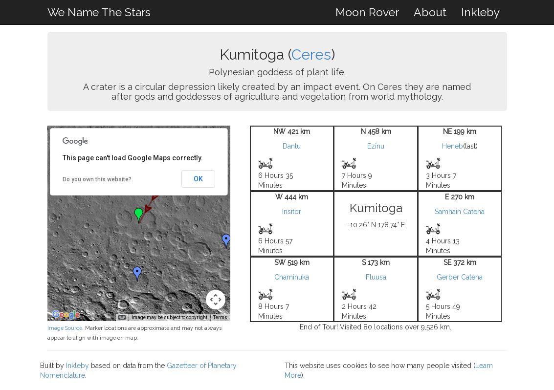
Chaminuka (291, 277)
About (430, 12)
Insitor (291, 212)
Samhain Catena (460, 212)
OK (198, 179)
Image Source (64, 328)
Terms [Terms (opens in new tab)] (220, 317)
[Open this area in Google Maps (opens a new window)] (66, 314)
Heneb (452, 146)
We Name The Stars (99, 12)
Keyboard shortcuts (104, 317)
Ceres (311, 54)
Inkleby (480, 12)
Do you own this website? (97, 179)
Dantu (292, 146)
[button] (226, 241)
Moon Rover (367, 12)
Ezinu (375, 146)
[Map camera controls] (215, 299)
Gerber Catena (460, 277)
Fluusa (376, 277)
